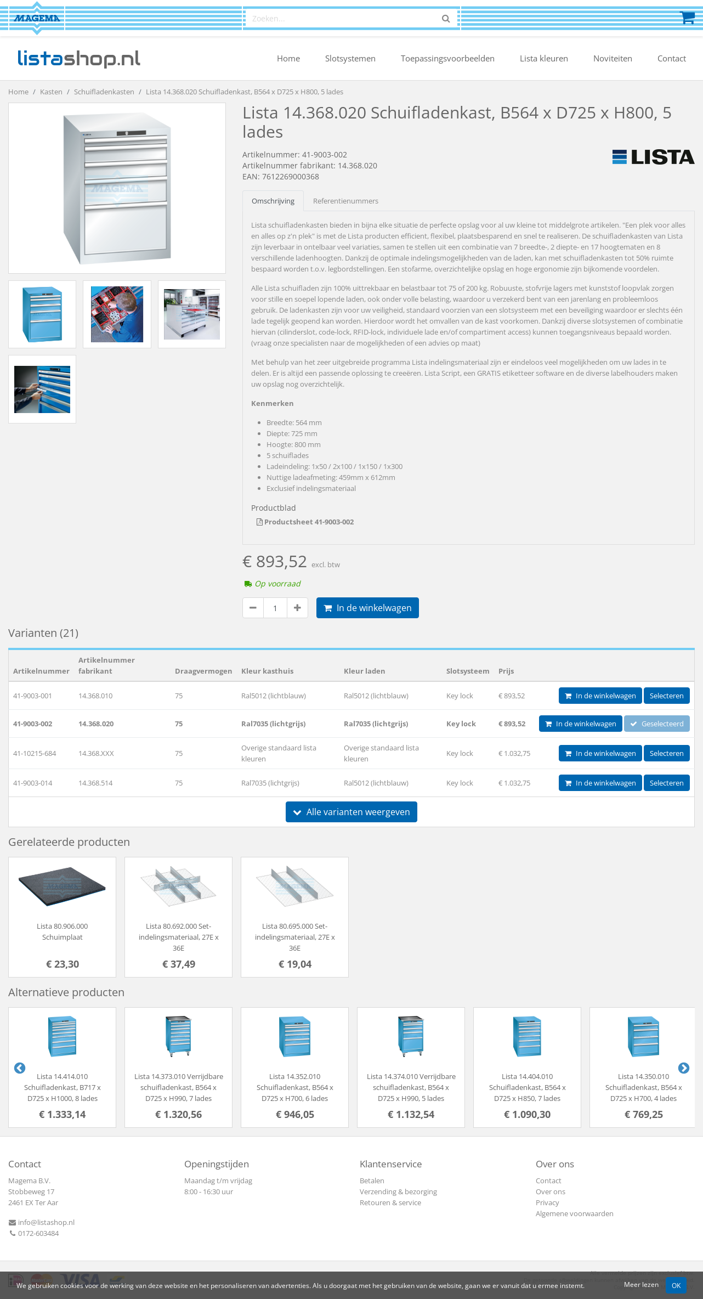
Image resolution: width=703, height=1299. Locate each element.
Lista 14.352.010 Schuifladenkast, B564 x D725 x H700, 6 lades (295, 1087)
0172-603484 (33, 1233)
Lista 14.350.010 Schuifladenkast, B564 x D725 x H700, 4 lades (643, 1087)
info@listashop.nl (41, 1222)
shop (78, 58)
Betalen (372, 1180)
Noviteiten (612, 58)
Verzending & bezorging (398, 1191)
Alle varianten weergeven (351, 812)
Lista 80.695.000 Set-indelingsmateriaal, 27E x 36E (295, 937)
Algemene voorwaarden (575, 1213)
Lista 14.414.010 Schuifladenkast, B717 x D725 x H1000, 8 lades (62, 1087)
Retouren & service (390, 1202)
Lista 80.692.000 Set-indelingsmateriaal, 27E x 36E (179, 937)
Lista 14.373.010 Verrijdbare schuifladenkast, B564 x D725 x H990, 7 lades (178, 1087)
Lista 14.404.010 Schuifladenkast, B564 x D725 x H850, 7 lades (527, 1087)
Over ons (550, 1191)
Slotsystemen (350, 58)
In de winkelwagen (368, 608)
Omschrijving (273, 201)
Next (682, 1067)
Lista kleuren (544, 58)
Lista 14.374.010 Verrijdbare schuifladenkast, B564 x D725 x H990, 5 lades (411, 1087)
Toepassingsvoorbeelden (448, 58)
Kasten (51, 92)
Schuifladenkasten (104, 92)
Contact (671, 58)
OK (676, 1285)
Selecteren (667, 696)
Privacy (547, 1202)
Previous (18, 1067)
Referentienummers (345, 201)
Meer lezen (641, 1284)
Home (288, 58)
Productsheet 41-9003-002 (305, 522)
